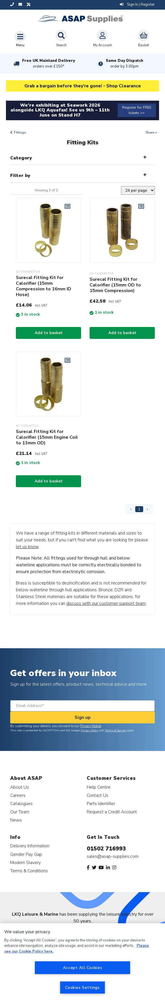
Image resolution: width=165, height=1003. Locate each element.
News (16, 820)
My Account (102, 38)
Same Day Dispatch (124, 63)
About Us (19, 787)
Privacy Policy (89, 730)
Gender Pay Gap (26, 854)
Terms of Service (115, 730)
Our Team (19, 812)
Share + (151, 132)
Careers (18, 795)
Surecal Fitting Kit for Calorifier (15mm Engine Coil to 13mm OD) (47, 437)
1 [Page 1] (139, 509)
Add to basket (49, 332)
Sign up (83, 717)
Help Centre (98, 787)
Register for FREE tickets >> (136, 110)
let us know (27, 547)
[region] (82, 963)
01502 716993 (106, 848)
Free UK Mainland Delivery (48, 63)
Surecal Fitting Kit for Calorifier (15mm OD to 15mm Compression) (115, 285)
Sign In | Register (137, 4)
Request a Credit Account (112, 812)
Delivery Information (29, 846)
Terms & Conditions (29, 871)
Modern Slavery (25, 862)
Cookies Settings (82, 987)
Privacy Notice (90, 726)
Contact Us (97, 795)
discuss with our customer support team (106, 603)
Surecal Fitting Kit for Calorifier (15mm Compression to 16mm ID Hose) (43, 286)
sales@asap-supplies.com (113, 856)
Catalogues (21, 803)
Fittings (20, 132)
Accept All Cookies (82, 967)
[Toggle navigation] (20, 39)
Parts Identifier (101, 803)
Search (61, 38)
